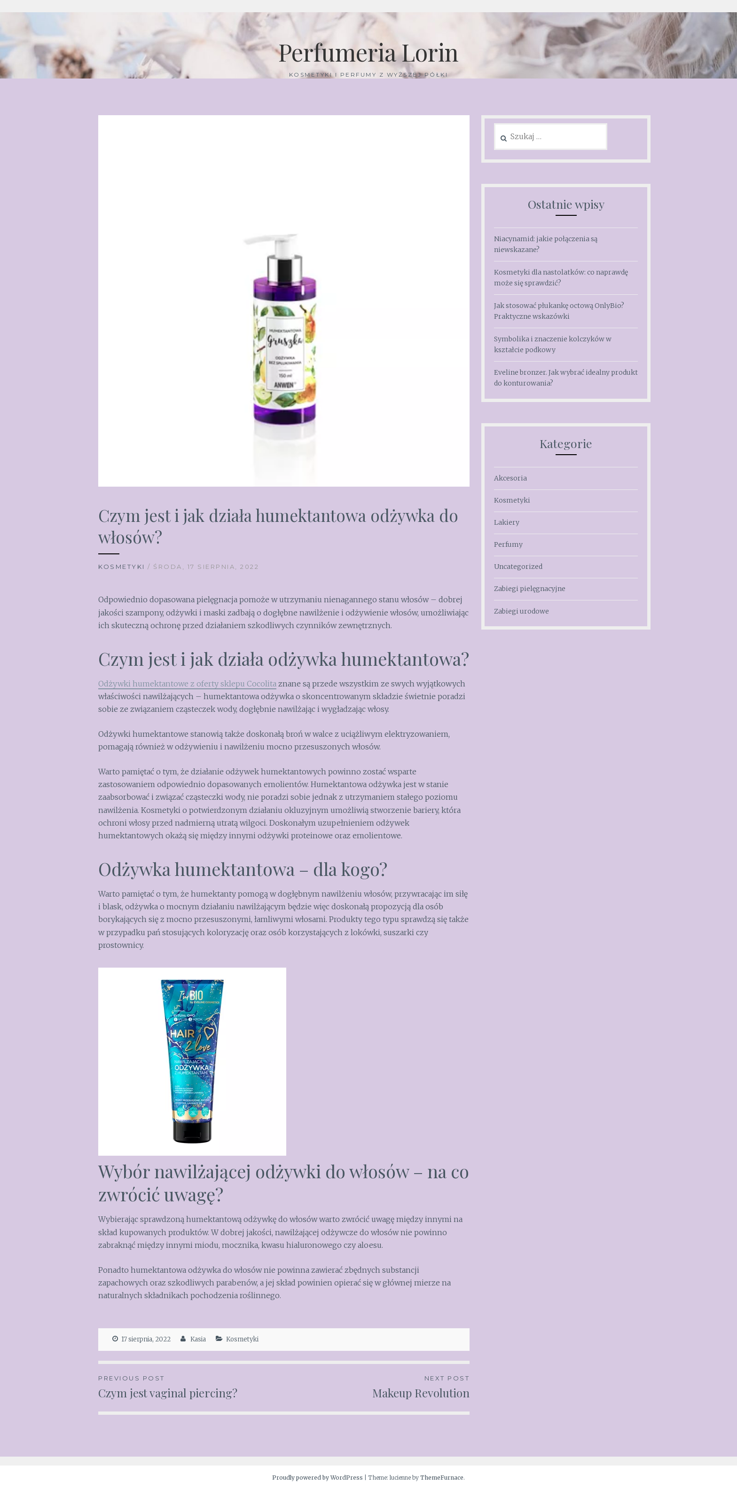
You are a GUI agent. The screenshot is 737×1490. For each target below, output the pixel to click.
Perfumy (508, 544)
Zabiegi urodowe (521, 611)
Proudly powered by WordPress (317, 1477)
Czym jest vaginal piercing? (191, 1386)
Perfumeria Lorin (368, 52)
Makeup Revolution (377, 1386)
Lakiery (506, 522)
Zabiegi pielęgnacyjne (529, 588)
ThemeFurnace (441, 1477)
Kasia (198, 1339)
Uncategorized (518, 566)
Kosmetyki (121, 566)
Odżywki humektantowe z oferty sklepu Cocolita (187, 683)
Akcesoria (510, 478)
